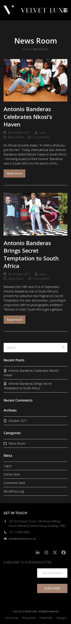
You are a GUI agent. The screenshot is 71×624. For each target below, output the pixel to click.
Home (26, 49)
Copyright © (18, 611)
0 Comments (41, 137)
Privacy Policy (29, 617)
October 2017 (18, 421)
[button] (65, 10)
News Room (16, 137)
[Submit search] (63, 347)
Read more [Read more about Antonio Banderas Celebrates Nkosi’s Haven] (14, 173)
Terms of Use (11, 617)
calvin (42, 132)
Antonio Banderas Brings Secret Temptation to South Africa (31, 254)
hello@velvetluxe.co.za (22, 538)
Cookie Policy (45, 617)
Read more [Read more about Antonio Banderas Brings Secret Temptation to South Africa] (14, 320)
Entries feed (12, 474)
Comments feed (14, 483)
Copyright (61, 617)
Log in (8, 466)
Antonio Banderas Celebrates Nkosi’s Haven (28, 116)
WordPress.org (14, 491)
